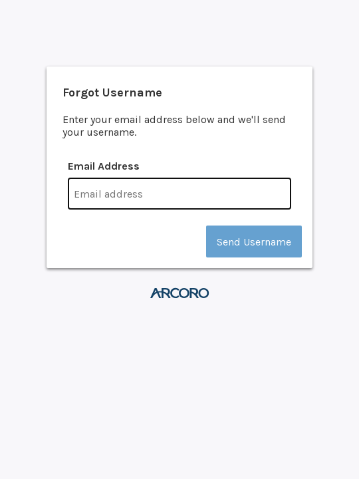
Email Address (104, 166)
